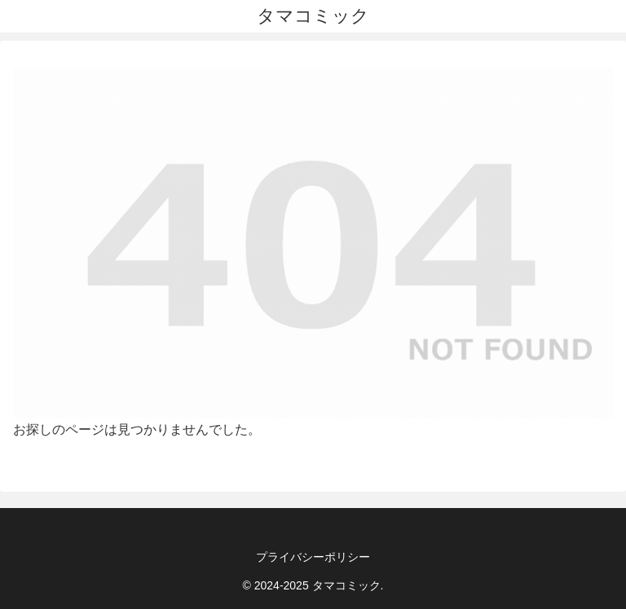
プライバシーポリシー (313, 556)
